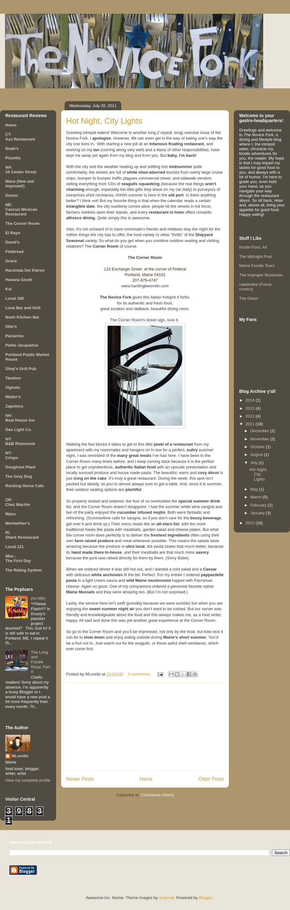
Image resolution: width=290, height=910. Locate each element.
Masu (10, 514)
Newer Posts (80, 779)
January (258, 513)
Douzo (11, 195)
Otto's (11, 326)
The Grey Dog (18, 476)
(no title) (38, 598)
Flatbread (14, 251)
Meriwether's (17, 523)
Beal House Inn (20, 420)
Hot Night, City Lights (104, 121)
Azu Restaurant (20, 139)
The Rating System (23, 570)
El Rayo (12, 232)
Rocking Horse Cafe (24, 485)
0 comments (139, 674)
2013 (250, 408)
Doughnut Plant (20, 467)
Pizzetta (12, 158)
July (254, 462)
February (259, 505)
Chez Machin (17, 504)
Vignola (12, 387)
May (254, 489)
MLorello (20, 756)
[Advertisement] (145, 727)
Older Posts (211, 779)
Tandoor (13, 378)
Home (146, 779)
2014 (250, 400)
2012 (250, 416)
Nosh (10, 317)
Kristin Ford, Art (253, 247)
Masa (10, 181)
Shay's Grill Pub (20, 368)
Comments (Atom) (157, 795)
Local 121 (14, 546)
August (257, 454)
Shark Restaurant (22, 537)
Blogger (206, 897)
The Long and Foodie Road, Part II (40, 662)
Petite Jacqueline (21, 345)
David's (12, 242)
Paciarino (14, 336)
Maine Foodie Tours (257, 265)
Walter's (13, 396)
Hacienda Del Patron (25, 270)
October (258, 446)
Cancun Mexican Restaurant (21, 211)
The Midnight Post (255, 256)
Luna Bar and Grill (23, 307)
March (256, 497)
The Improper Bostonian (261, 275)
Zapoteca (14, 406)
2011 (250, 424)
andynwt (166, 897)
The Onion (248, 298)
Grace (11, 261)
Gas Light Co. (18, 429)
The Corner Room (22, 223)
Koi (8, 289)
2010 (250, 523)
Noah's (12, 148)
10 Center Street (20, 172)
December (260, 430)
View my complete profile (27, 780)
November (260, 439)
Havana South (18, 279)
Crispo (11, 457)
